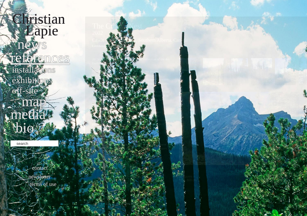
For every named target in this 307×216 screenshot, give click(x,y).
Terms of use (43, 184)
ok (63, 142)
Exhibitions (32, 80)
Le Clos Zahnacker (114, 203)
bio (25, 128)
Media (28, 114)
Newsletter (39, 177)
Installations (33, 69)
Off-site (25, 90)
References (40, 57)
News (32, 44)
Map (34, 101)
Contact (40, 168)
